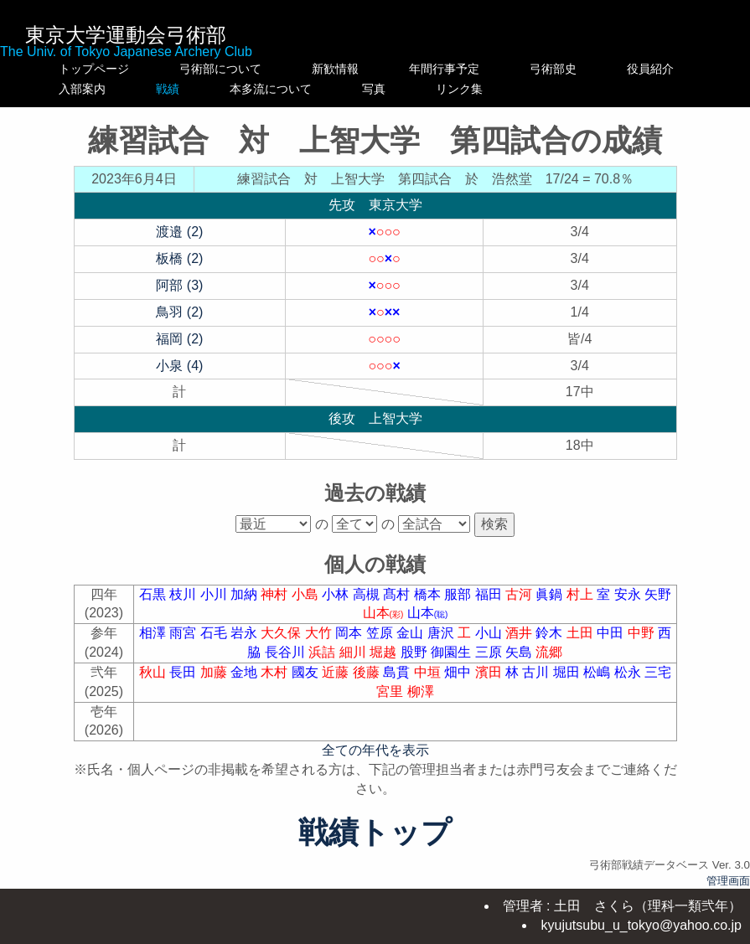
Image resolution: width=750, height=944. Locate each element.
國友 (307, 672)
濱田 (490, 672)
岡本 (350, 633)
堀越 (385, 652)
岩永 (245, 633)
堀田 (568, 672)
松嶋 (598, 672)
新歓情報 (352, 68)
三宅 (657, 672)
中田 (612, 633)
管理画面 (728, 880)
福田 (490, 594)
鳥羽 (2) (179, 312)
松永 (629, 672)
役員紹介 (685, 68)
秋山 (154, 672)
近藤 (337, 672)
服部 (459, 594)
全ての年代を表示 (375, 750)
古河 (520, 594)
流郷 (548, 652)
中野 (643, 633)
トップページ (94, 68)
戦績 (220, 88)
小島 (307, 594)
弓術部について (220, 68)
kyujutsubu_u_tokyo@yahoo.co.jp (641, 925)
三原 (490, 652)
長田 (184, 672)
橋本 (429, 594)
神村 (276, 594)
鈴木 (550, 633)
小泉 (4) (179, 366)
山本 (385, 613)
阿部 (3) (179, 285)
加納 (245, 594)
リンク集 (588, 88)
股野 (416, 652)
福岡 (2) (179, 339)
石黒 (154, 594)
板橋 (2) (179, 258)
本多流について (353, 88)
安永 (629, 594)
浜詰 (323, 652)
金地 (245, 672)
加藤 (215, 672)
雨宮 (184, 633)
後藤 (368, 672)
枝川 (184, 594)
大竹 (320, 633)
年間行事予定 (479, 68)
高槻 (368, 594)
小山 (490, 633)
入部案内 (93, 88)
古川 (537, 672)
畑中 (459, 672)
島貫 (398, 672)
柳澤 (420, 691)
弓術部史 (588, 68)
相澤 (154, 633)
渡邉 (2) (179, 231)
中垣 (429, 672)
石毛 (215, 633)
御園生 (452, 652)
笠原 (381, 633)
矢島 (520, 652)
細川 (354, 652)
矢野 (657, 594)
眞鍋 (550, 594)
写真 (479, 88)
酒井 (520, 633)
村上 (581, 594)
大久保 (282, 633)
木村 (276, 672)
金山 (411, 633)
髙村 (398, 594)
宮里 (391, 691)
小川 (215, 594)
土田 (581, 633)
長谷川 (286, 652)
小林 (337, 594)
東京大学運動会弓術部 (125, 34)
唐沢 (442, 633)
